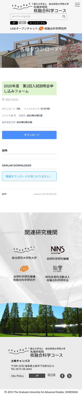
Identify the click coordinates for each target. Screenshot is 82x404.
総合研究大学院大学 (24, 257)
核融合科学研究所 (56, 28)
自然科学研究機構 (58, 258)
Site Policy (17, 375)
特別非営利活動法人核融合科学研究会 (57, 278)
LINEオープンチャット (24, 28)
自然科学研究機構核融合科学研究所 (24, 278)
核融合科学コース (46, 355)
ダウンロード (32, 134)
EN (22, 22)
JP (14, 22)
